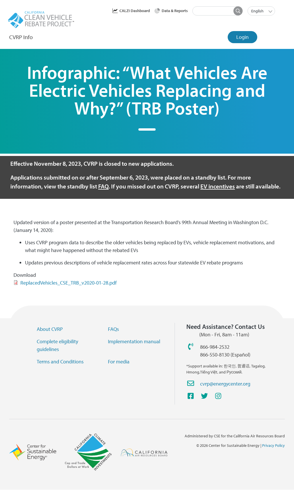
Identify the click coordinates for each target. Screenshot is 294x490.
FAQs (113, 329)
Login (242, 37)
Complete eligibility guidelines (57, 345)
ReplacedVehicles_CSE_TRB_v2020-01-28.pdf (68, 282)
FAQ (103, 186)
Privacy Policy (273, 445)
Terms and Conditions (60, 361)
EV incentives (217, 186)
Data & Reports (175, 10)
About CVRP (50, 329)
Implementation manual (134, 341)
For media (118, 361)
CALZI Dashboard (134, 10)
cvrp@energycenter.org (225, 383)
